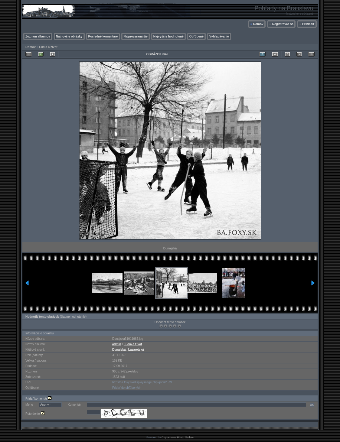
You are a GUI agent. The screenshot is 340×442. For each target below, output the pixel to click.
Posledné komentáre (103, 36)
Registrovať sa (282, 24)
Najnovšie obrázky (69, 36)
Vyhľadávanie (219, 36)
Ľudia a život (48, 47)
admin (116, 344)
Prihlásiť (308, 24)
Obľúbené (196, 36)
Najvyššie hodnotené (168, 36)
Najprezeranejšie (135, 36)
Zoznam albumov (37, 36)
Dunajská (119, 349)
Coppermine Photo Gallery (178, 437)
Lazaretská (136, 349)
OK (312, 404)
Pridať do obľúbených (126, 387)
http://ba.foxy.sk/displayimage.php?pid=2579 (142, 382)
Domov (258, 24)
